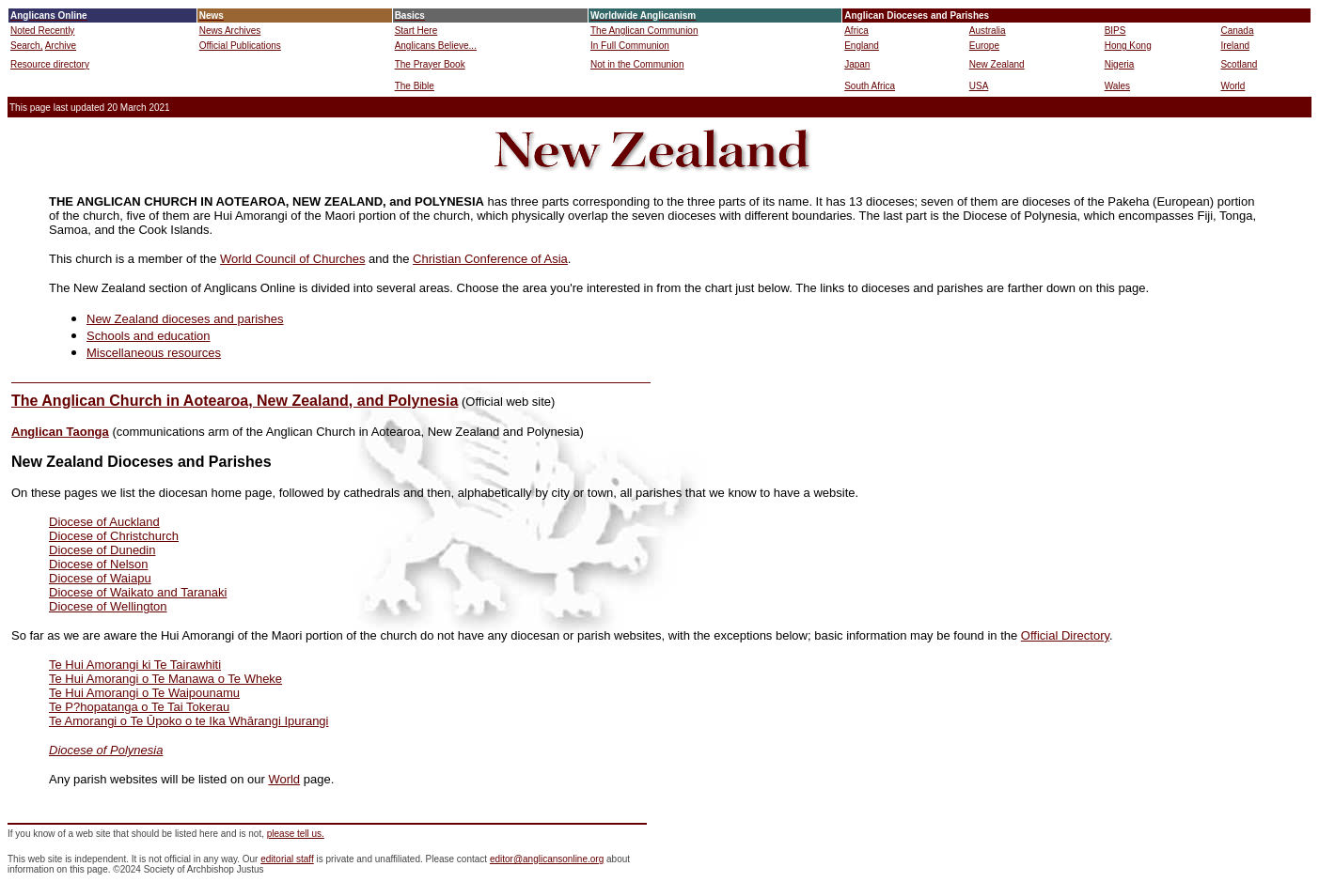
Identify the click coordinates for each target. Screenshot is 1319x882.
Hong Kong (1128, 45)
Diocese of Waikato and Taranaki (138, 592)
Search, (26, 45)
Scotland (1238, 64)
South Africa (869, 86)
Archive (60, 45)
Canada (1236, 30)
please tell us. (295, 833)
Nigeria (1120, 64)
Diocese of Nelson (99, 564)
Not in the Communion (637, 64)
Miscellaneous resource (150, 353)
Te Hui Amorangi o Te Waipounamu (144, 693)
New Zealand (997, 64)
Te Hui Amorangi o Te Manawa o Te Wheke (165, 679)
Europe (984, 45)
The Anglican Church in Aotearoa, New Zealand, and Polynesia (234, 401)
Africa (856, 30)
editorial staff (287, 859)
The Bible (414, 86)
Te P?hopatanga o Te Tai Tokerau (139, 707)
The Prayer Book (430, 64)
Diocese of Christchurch (114, 536)
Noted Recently (42, 30)
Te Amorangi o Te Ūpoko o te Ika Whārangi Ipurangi (189, 721)
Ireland (1234, 45)
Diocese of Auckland (104, 522)
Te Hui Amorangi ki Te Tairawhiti (135, 665)
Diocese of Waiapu (100, 578)
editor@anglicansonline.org (547, 859)
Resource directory (49, 64)
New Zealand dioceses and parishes (185, 319)
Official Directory (1065, 635)
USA (979, 86)
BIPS (1115, 30)
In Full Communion (629, 45)
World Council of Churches (292, 259)
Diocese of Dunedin (102, 550)
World (1232, 86)
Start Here (416, 30)
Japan (857, 64)
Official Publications (240, 45)
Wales (1117, 86)
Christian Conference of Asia (490, 259)
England (861, 45)
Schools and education (148, 336)
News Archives (230, 30)
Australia (987, 30)
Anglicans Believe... (436, 45)
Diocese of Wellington (108, 606)
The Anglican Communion (644, 30)
